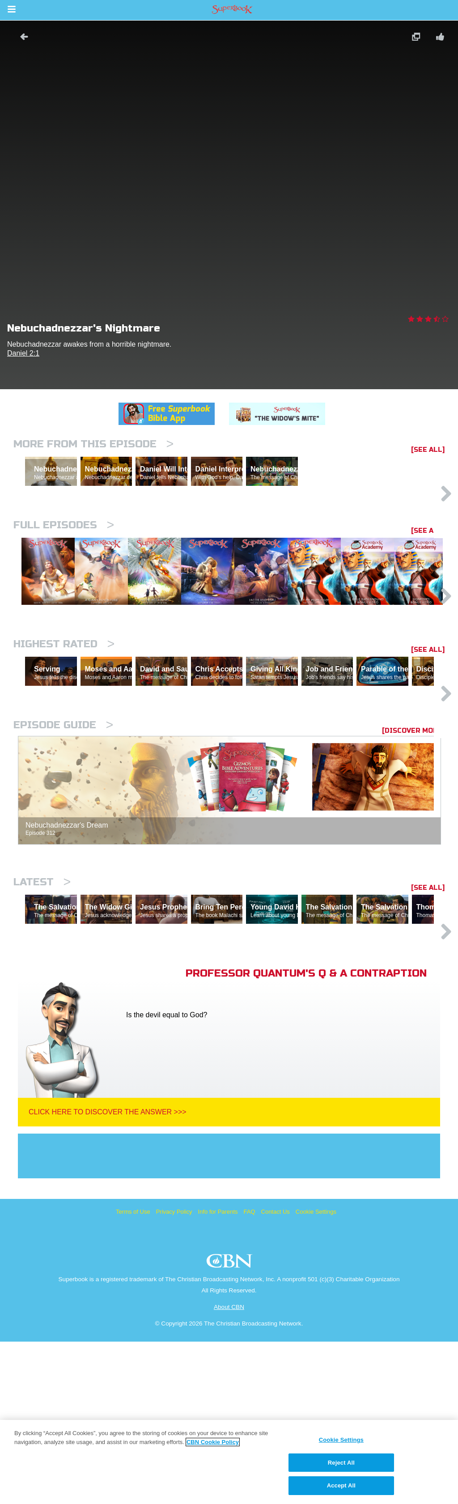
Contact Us (275, 1374)
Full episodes (63, 564)
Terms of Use (133, 1374)
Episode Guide (63, 848)
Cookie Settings (316, 1374)
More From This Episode (93, 444)
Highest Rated (63, 728)
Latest (42, 1005)
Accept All (341, 1485)
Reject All (341, 1462)
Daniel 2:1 (23, 353)
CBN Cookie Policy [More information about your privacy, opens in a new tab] (213, 1442)
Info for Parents (218, 1374)
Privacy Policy (174, 1374)
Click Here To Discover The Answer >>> (108, 1274)
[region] (229, 1462)
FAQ (249, 1374)
